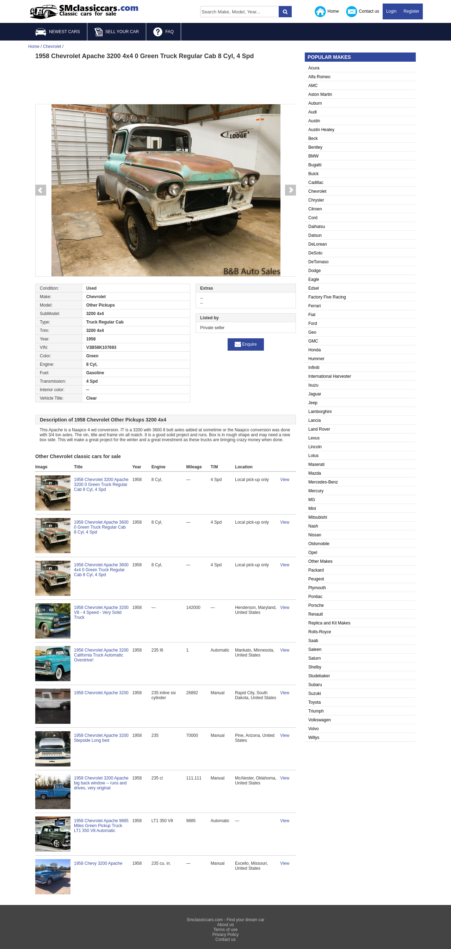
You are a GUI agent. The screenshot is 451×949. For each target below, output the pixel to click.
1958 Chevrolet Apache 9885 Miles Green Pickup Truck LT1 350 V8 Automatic (101, 825)
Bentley (315, 147)
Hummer (316, 358)
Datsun (315, 235)
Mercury (315, 490)
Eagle (313, 279)
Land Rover (319, 429)
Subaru (315, 684)
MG (311, 499)
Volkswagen (319, 719)
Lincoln (315, 446)
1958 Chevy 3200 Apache (98, 863)
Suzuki (314, 693)
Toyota (314, 702)
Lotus (313, 455)
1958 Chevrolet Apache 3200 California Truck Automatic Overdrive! (101, 655)
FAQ (163, 32)
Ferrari (314, 305)
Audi (312, 112)
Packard (316, 570)
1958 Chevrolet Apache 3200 (101, 692)
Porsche (316, 605)
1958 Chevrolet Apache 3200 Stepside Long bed (101, 738)
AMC (313, 85)
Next (290, 190)
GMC (313, 341)
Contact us (362, 11)
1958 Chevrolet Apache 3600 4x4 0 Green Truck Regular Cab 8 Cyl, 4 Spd (101, 569)
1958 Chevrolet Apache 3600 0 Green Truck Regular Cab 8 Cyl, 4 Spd (101, 527)
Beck (313, 138)
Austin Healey (321, 129)
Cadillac (315, 182)
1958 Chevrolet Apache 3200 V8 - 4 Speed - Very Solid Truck (101, 612)
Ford (312, 323)
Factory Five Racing (327, 297)
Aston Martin (320, 94)
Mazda (314, 473)
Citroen (315, 209)
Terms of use (226, 929)
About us (225, 924)
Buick (313, 173)
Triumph (316, 711)
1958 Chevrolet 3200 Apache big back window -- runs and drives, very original (101, 783)
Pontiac (315, 596)
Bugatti (314, 164)
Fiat (311, 314)
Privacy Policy (225, 934)
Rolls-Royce (319, 631)
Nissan (314, 534)
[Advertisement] (165, 81)
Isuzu (313, 385)
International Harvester (329, 376)
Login (391, 11)
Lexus (314, 438)
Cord (312, 217)
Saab (313, 640)
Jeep (312, 402)
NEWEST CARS (57, 32)
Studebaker (319, 675)
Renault (315, 614)
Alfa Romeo (319, 76)
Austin (314, 120)
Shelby (314, 667)
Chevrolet (317, 191)
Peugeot (316, 579)
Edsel (313, 288)
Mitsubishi (317, 517)
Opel (312, 552)
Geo (312, 332)
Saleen (314, 649)
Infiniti (313, 367)
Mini (312, 508)
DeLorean (317, 244)
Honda (314, 349)
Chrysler (316, 200)
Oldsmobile (318, 543)
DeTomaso (318, 261)
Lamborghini (320, 411)
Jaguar (314, 394)
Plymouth (317, 587)
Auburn (315, 103)
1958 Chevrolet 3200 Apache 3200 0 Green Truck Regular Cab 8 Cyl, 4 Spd (101, 484)
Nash (313, 526)
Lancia (314, 420)
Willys (313, 737)
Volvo (313, 728)
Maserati (316, 464)
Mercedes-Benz (323, 482)
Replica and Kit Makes (329, 623)
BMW (313, 156)
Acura (313, 68)
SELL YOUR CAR (116, 32)
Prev (40, 190)
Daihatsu (316, 226)
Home (327, 11)
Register (411, 11)
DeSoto (315, 253)
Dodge (314, 270)
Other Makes (320, 561)
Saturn (314, 658)
